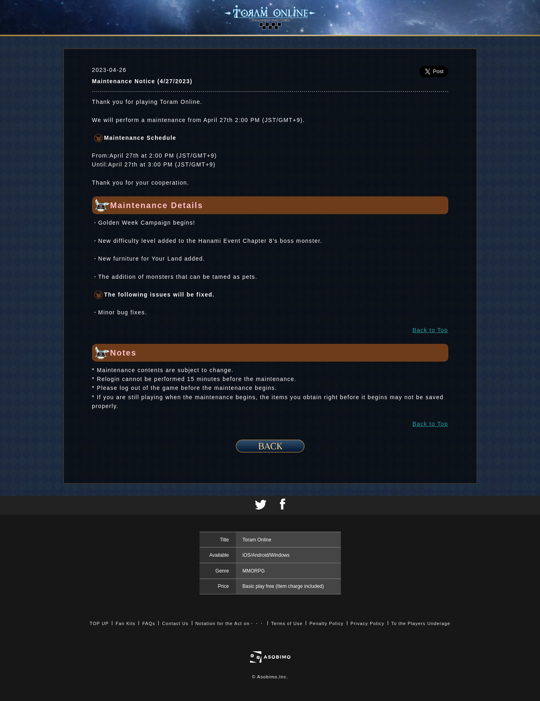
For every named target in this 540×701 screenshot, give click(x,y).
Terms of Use (287, 623)
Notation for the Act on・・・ (229, 623)
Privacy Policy (368, 623)
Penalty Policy (326, 623)
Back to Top (430, 330)
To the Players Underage (420, 623)
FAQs (148, 623)
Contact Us (175, 623)
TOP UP (99, 623)
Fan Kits (125, 623)
